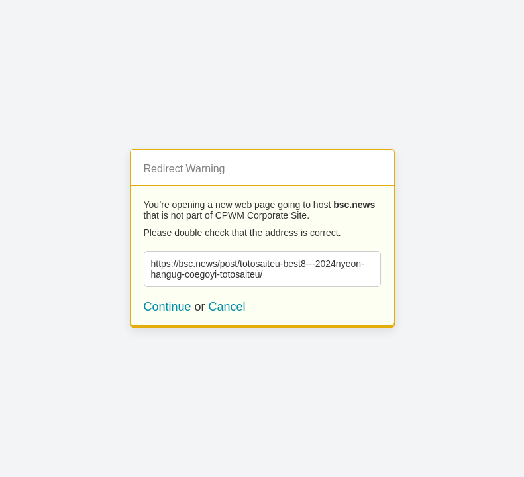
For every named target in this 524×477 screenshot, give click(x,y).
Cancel (227, 306)
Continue (167, 306)
